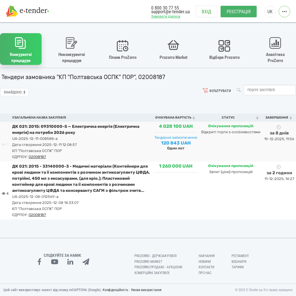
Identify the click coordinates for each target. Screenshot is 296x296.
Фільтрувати (220, 91)
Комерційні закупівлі (151, 273)
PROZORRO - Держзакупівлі (155, 256)
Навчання (207, 256)
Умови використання (146, 290)
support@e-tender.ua (170, 11)
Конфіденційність (115, 290)
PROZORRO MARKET (148, 262)
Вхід (206, 11)
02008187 (37, 157)
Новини (205, 262)
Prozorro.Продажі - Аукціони (158, 267)
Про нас (205, 273)
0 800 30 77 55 (165, 8)
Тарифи (238, 267)
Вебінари (239, 262)
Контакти (206, 267)
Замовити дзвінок (165, 16)
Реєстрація (239, 11)
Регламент (240, 256)
